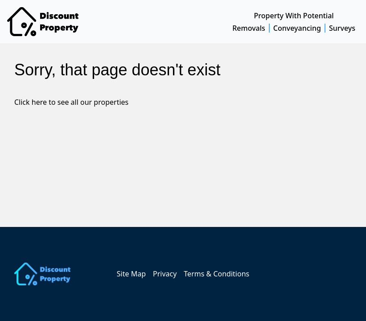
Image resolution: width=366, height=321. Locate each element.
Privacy (165, 274)
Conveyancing (297, 28)
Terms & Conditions (216, 274)
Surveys (342, 28)
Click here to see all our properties (71, 102)
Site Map (131, 274)
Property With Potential (294, 16)
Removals (248, 28)
